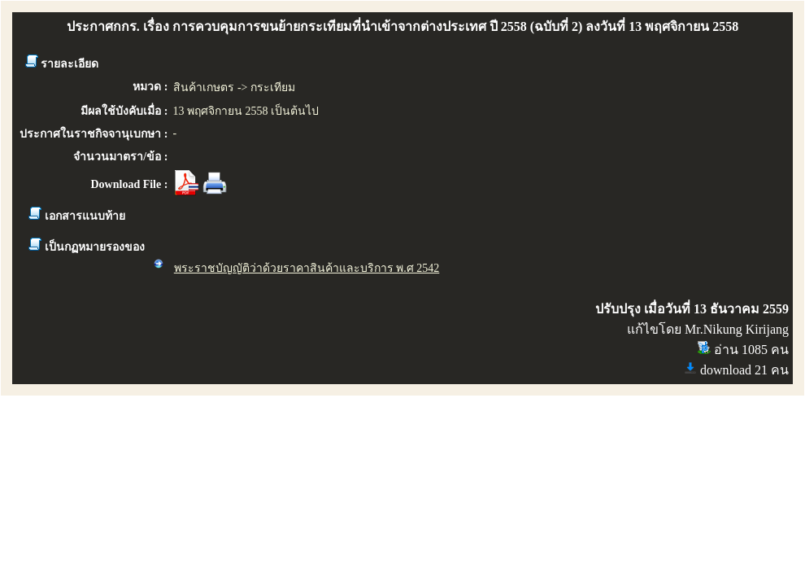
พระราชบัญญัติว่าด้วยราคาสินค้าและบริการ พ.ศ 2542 (307, 268)
